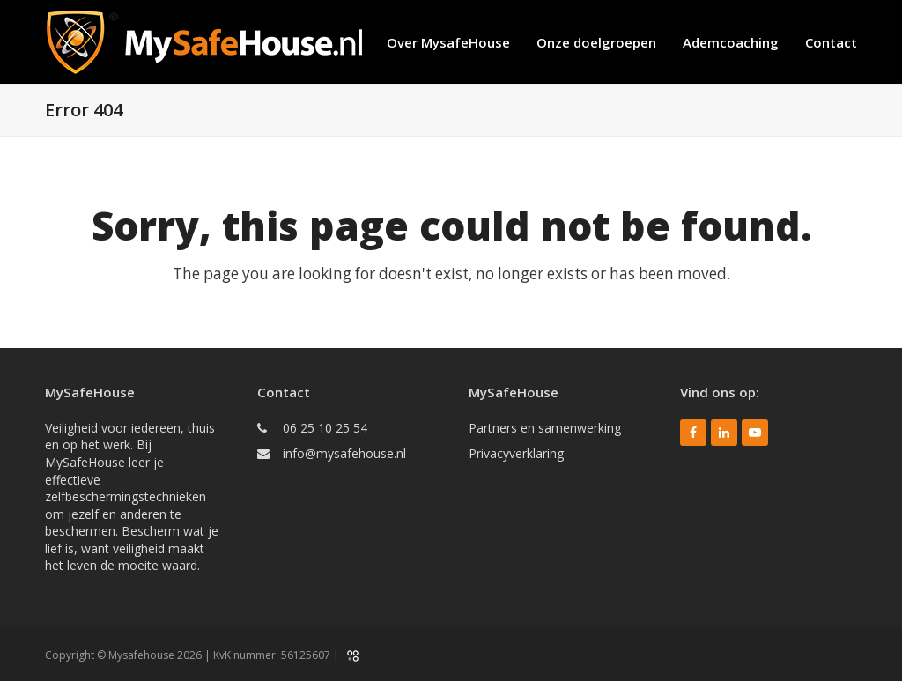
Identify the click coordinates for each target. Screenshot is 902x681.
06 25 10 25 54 (325, 427)
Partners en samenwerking (545, 427)
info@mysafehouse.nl (344, 453)
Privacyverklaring (516, 453)
